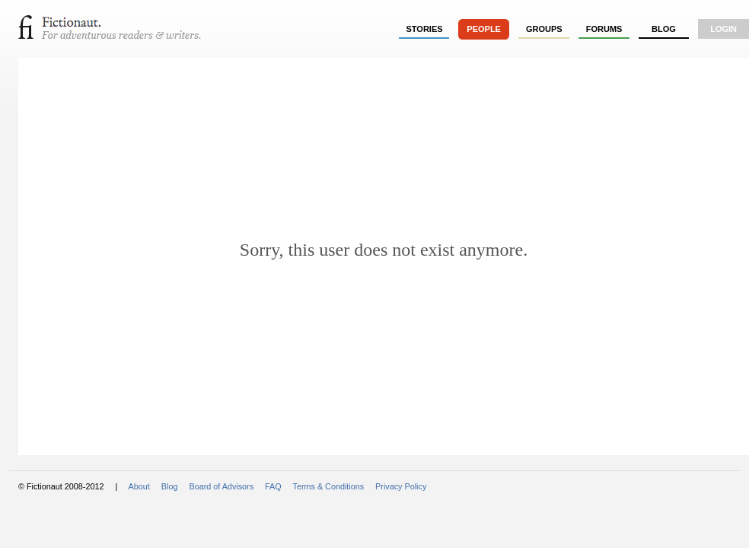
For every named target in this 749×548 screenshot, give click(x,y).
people (484, 28)
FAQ (273, 486)
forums (604, 28)
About (139, 486)
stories (424, 28)
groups (544, 28)
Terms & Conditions (329, 486)
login (723, 28)
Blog (664, 28)
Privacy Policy (400, 486)
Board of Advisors (221, 486)
